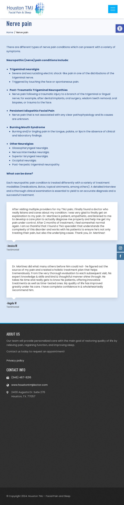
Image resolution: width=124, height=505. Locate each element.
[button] (120, 28)
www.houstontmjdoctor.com (29, 385)
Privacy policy (15, 360)
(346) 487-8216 (21, 377)
